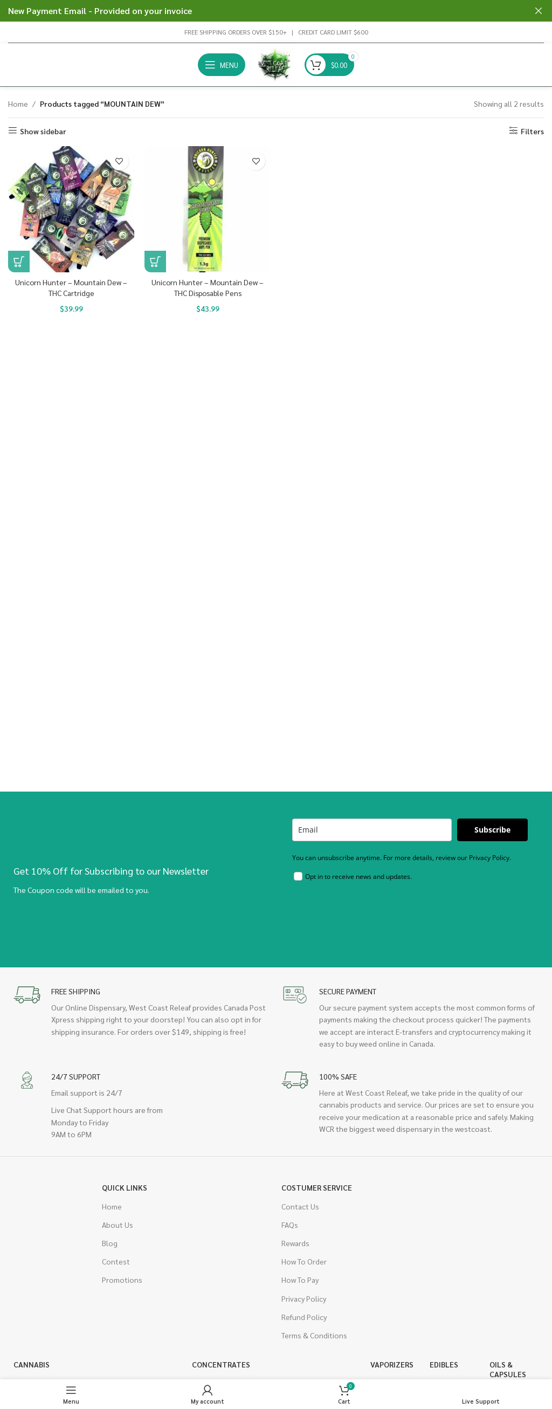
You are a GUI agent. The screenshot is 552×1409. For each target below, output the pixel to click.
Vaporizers (391, 1364)
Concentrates (221, 1364)
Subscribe (492, 829)
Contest (116, 1261)
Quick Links (124, 1187)
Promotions (122, 1279)
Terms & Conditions (314, 1335)
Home (18, 103)
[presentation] (374, 917)
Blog (110, 1243)
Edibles (444, 1364)
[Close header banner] (538, 11)
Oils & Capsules (507, 1369)
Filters (532, 130)
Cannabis (31, 1364)
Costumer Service (316, 1187)
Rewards (295, 1243)
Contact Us (300, 1206)
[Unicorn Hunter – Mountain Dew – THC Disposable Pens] (208, 209)
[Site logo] (275, 63)
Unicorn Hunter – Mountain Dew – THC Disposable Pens (207, 287)
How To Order (304, 1261)
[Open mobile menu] (221, 64)
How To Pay (300, 1279)
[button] (19, 261)
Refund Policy (304, 1317)
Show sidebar (43, 130)
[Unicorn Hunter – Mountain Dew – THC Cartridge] (71, 209)
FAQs (289, 1224)
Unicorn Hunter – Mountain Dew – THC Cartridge (71, 287)
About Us (117, 1224)
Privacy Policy (303, 1298)
